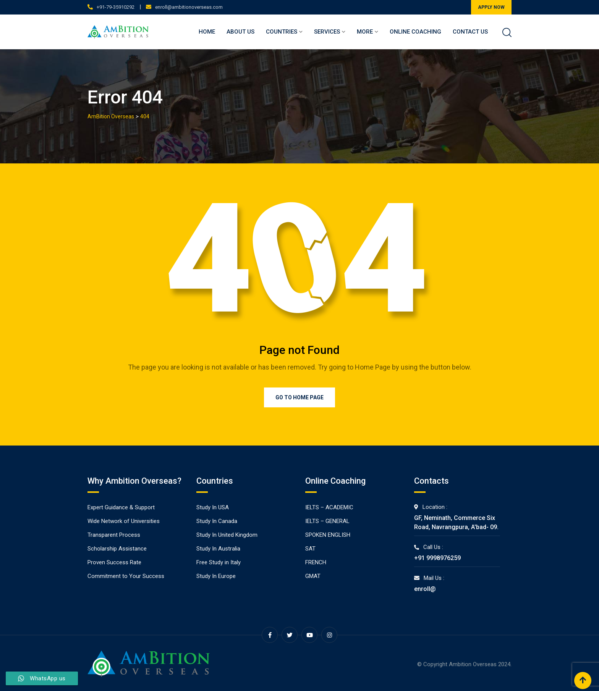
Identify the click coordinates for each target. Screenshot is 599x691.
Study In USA (212, 507)
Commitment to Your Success (125, 576)
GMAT (313, 576)
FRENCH (315, 562)
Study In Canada (216, 521)
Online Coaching (415, 31)
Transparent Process (113, 534)
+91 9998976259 (437, 558)
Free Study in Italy (218, 562)
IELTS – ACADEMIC (329, 507)
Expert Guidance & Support (121, 507)
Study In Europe (216, 576)
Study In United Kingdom (226, 534)
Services (327, 31)
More (365, 31)
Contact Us (470, 31)
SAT (310, 548)
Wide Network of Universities (123, 521)
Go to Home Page (299, 397)
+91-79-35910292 (115, 7)
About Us (240, 31)
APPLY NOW (491, 7)
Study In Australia (218, 548)
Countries (281, 31)
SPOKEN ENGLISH (327, 534)
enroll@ (425, 589)
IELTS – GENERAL (327, 521)
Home (207, 31)
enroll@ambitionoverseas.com (189, 7)
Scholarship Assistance (117, 548)
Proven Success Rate (114, 562)
